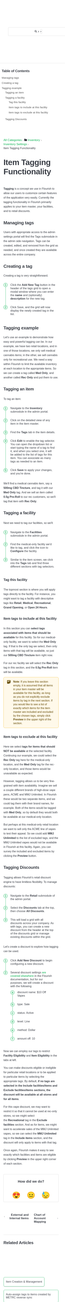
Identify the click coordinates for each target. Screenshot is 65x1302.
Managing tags (10, 77)
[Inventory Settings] (15, 144)
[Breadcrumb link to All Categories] (12, 140)
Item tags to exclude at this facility (28, 112)
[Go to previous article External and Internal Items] (17, 1218)
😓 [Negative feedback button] (45, 1195)
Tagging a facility (15, 97)
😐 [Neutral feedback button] (31, 1195)
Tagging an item (14, 92)
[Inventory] (32, 140)
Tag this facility (17, 102)
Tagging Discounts (16, 119)
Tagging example (12, 88)
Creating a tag (10, 82)
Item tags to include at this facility (28, 107)
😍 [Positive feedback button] (16, 1195)
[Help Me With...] (39, 31)
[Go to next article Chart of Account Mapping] (44, 1218)
